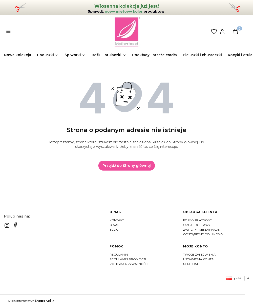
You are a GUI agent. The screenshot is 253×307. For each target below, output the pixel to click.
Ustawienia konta (198, 259)
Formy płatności (197, 220)
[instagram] (7, 225)
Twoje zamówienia (199, 254)
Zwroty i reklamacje (201, 229)
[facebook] (15, 224)
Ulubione (191, 264)
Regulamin (118, 254)
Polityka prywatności (128, 264)
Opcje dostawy (196, 225)
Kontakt (116, 220)
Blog (114, 229)
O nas (114, 225)
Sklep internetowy (29, 301)
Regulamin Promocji (127, 259)
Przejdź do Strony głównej (127, 165)
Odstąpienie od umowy (203, 234)
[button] (67, 32)
